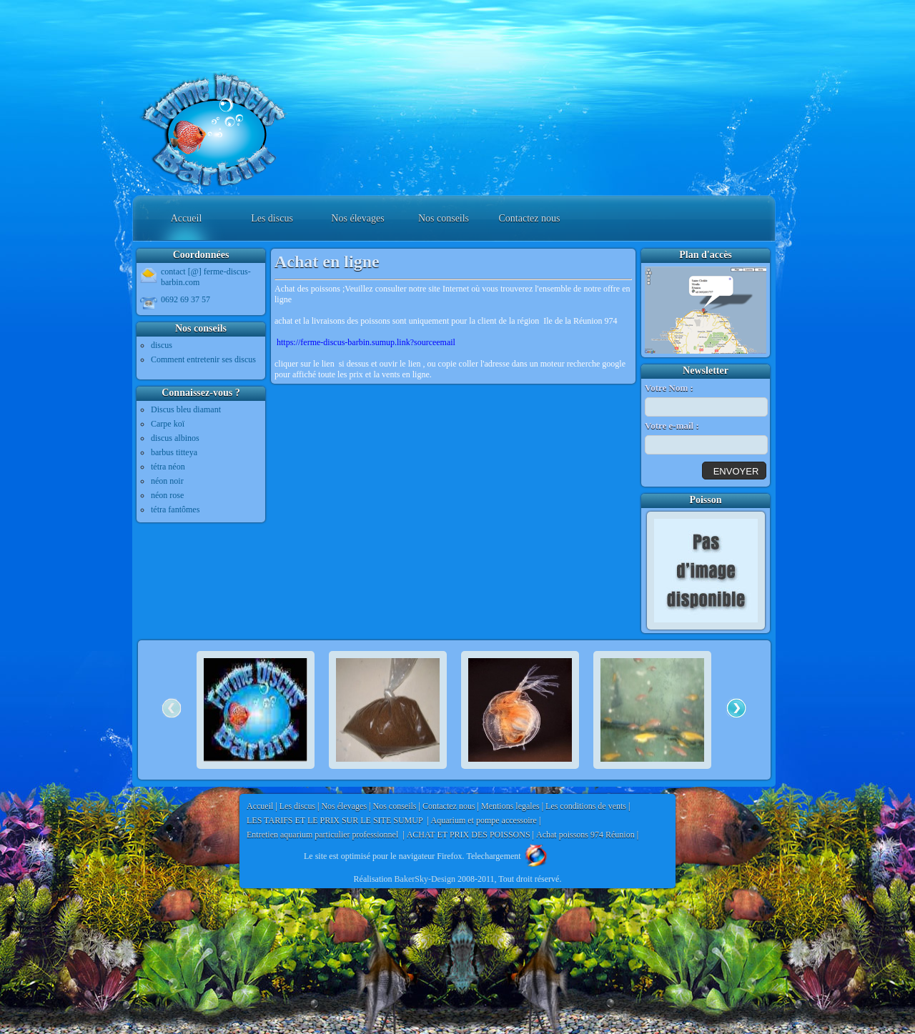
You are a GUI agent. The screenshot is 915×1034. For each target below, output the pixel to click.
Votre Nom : (669, 387)
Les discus (272, 218)
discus (161, 345)
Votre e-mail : (672, 425)
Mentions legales (510, 806)
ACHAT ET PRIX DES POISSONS (468, 835)
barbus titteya (174, 452)
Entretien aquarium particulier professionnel (323, 835)
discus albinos (175, 438)
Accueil (186, 218)
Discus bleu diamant (186, 409)
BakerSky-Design (425, 879)
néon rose (167, 495)
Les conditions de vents (585, 806)
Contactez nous (529, 218)
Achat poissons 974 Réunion (585, 835)
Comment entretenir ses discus (203, 359)
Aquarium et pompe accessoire (484, 820)
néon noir (167, 481)
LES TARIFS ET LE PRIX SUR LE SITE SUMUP (336, 820)
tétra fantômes (175, 509)
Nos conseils (443, 218)
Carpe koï (167, 424)
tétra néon (168, 467)
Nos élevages (357, 218)
